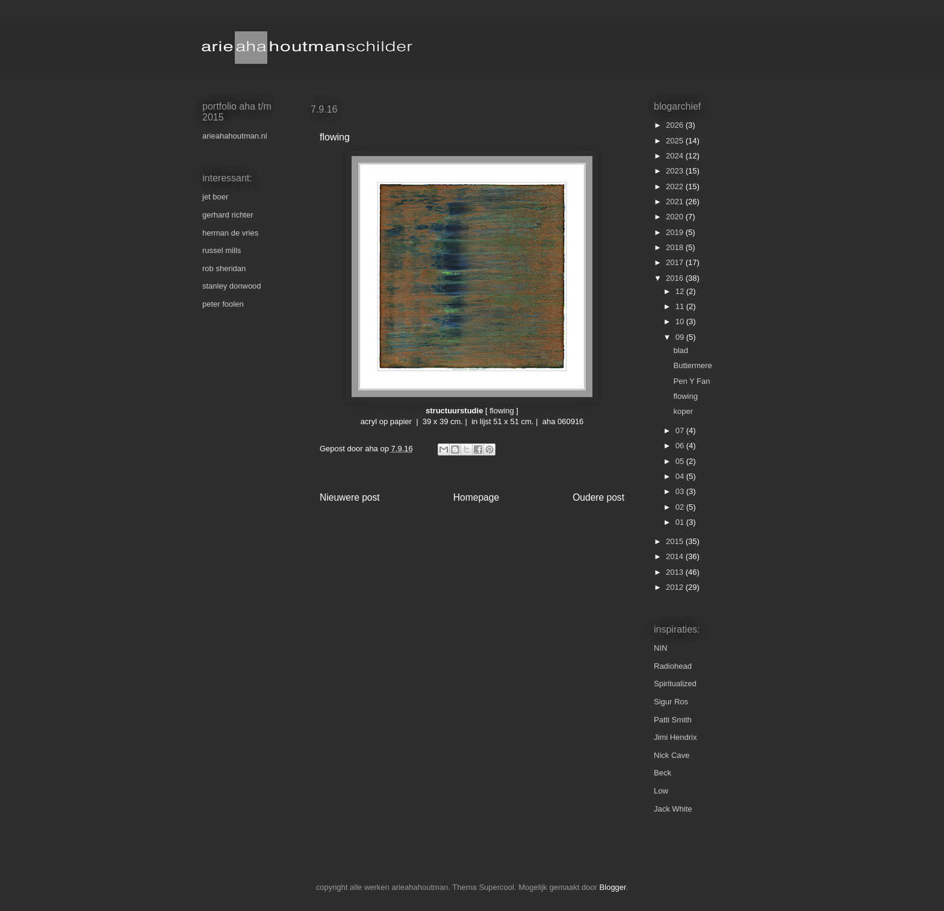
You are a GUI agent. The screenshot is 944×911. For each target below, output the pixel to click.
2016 (676, 278)
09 (680, 337)
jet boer (215, 196)
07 (680, 430)
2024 (676, 155)
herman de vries (230, 232)
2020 (676, 216)
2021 (676, 201)
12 (680, 291)
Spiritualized (675, 683)
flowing (685, 396)
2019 (676, 232)
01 (680, 522)
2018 (676, 247)
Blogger (613, 887)
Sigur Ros (671, 701)
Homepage (476, 497)
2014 (676, 556)
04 (680, 476)
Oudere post (598, 497)
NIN (660, 648)
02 (680, 507)
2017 (676, 262)
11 (680, 306)
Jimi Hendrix (675, 737)
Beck (662, 772)
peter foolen (223, 303)
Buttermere (692, 365)
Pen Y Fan (691, 381)
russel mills (221, 250)
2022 (676, 186)
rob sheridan (224, 268)
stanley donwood (231, 285)
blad (680, 350)
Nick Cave (671, 755)
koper (683, 411)
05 (680, 461)
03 (680, 491)
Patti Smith (673, 719)
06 (680, 445)
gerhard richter (227, 214)
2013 (676, 572)
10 (680, 321)
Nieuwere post (350, 497)
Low (661, 790)
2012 (676, 587)
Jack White (673, 808)
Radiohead (673, 666)
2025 (676, 140)
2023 (676, 170)
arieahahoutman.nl (234, 135)
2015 (676, 541)
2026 (676, 125)
